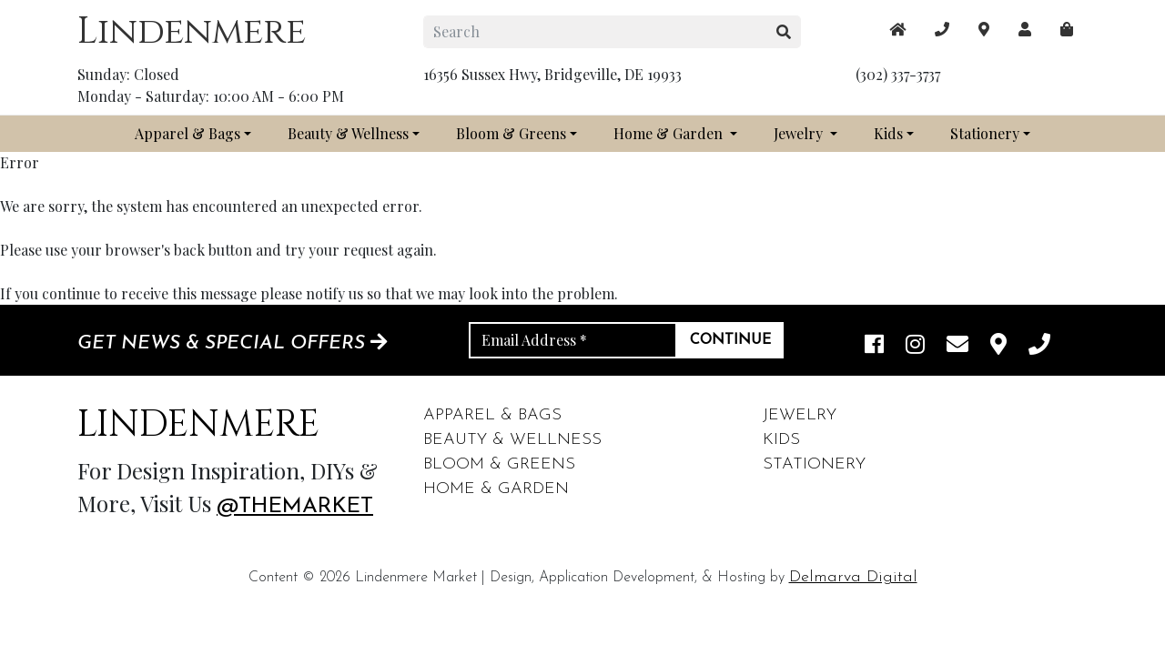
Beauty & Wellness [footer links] (512, 439)
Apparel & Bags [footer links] (492, 415)
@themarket (295, 507)
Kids (888, 133)
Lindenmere (191, 31)
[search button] (784, 31)
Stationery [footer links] (814, 464)
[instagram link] (915, 346)
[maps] (1067, 29)
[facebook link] (874, 346)
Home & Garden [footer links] (496, 489)
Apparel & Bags (187, 133)
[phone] (1039, 346)
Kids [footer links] (781, 439)
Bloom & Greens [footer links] (499, 464)
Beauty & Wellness (348, 133)
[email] (957, 346)
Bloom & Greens (511, 133)
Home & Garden (669, 133)
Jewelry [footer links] (799, 415)
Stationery (984, 133)
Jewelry (800, 133)
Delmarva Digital (853, 577)
